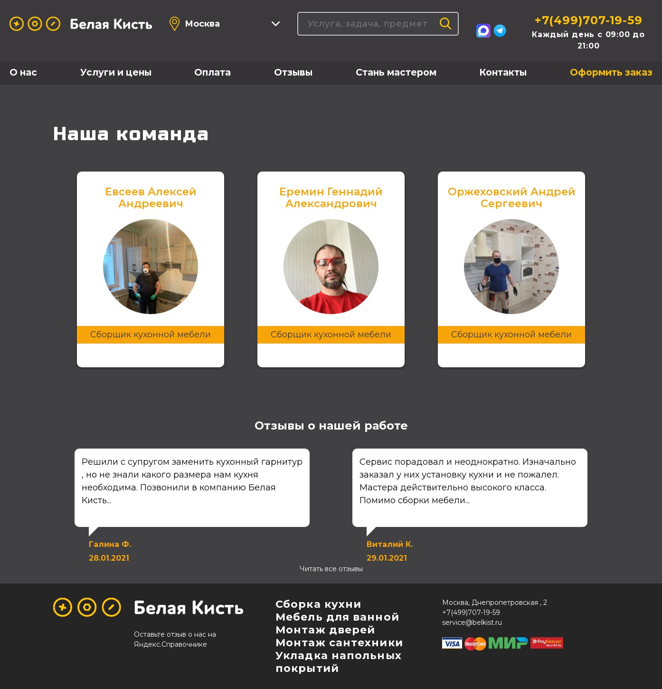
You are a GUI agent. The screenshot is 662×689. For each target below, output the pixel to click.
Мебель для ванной (337, 617)
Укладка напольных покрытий (338, 662)
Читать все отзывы (331, 569)
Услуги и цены (115, 72)
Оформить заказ (611, 72)
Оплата (212, 72)
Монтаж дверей (325, 629)
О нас (23, 72)
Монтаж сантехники (339, 642)
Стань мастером (396, 72)
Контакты (503, 72)
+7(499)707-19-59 (589, 20)
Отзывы (293, 72)
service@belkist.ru (472, 622)
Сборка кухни (318, 604)
